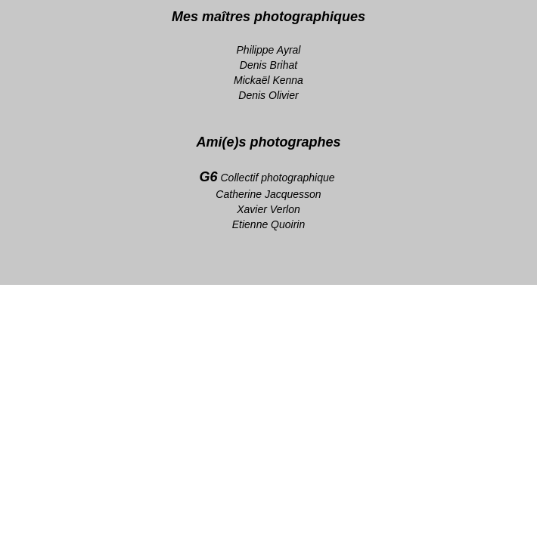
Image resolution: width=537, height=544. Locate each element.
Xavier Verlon (268, 209)
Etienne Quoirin (269, 224)
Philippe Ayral (269, 50)
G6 (209, 176)
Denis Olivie (266, 95)
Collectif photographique (279, 178)
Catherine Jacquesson (268, 194)
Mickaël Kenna (268, 80)
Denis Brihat (268, 65)
